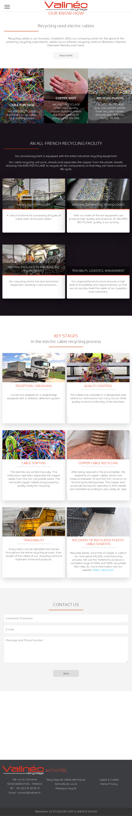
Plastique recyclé (66, 788)
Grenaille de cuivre (66, 783)
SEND (66, 673)
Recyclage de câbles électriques (66, 779)
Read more (66, 55)
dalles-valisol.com (103, 570)
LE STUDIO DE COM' (61, 811)
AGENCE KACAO (87, 811)
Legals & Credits (109, 779)
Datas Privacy (109, 783)
